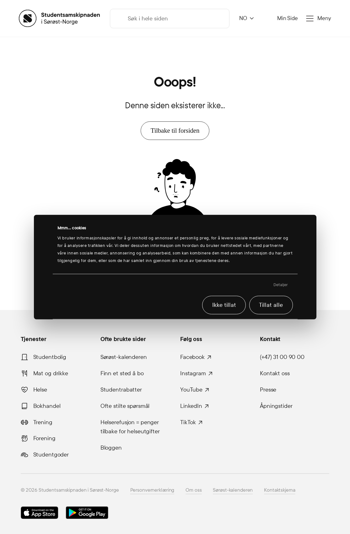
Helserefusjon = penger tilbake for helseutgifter (130, 427)
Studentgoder (51, 454)
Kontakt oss (275, 373)
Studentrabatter (121, 389)
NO (243, 18)
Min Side (287, 18)
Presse (268, 389)
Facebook (192, 357)
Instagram (193, 373)
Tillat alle (271, 305)
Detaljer (280, 284)
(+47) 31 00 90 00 (282, 357)
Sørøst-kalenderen (123, 357)
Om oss (194, 490)
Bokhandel (47, 406)
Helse (40, 389)
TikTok (188, 422)
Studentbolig (50, 357)
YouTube (191, 389)
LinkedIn (191, 406)
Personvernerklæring (152, 490)
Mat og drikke (50, 373)
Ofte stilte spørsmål (125, 406)
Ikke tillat (224, 305)
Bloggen (111, 447)
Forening (44, 438)
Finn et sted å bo (122, 373)
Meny (324, 18)
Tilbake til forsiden (175, 130)
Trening (42, 422)
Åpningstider (276, 406)
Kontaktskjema (279, 490)
